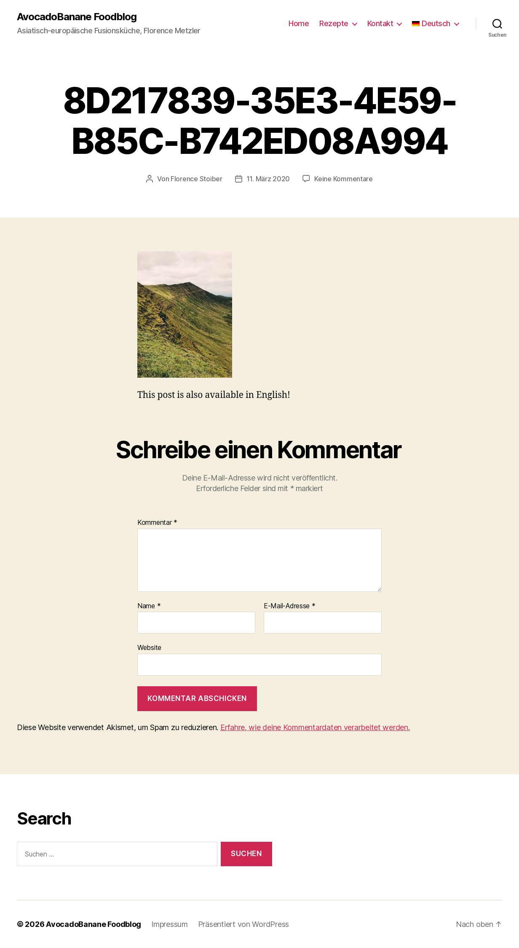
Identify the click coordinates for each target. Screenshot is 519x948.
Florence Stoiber (196, 179)
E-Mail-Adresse (290, 606)
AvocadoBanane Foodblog (76, 17)
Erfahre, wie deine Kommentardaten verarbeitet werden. (315, 727)
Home (299, 23)
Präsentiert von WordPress (243, 924)
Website (149, 647)
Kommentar (157, 522)
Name (149, 606)
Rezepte (333, 23)
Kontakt (380, 23)
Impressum (169, 924)
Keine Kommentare (343, 179)
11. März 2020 (268, 179)
